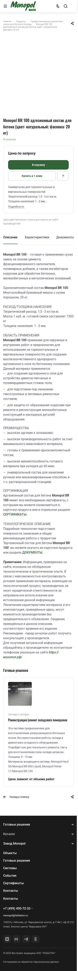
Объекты (10, 853)
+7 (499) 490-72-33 (16, 908)
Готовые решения (16, 824)
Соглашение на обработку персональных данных (31, 961)
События (9, 875)
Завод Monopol (14, 843)
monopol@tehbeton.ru (15, 915)
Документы (65, 237)
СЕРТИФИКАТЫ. (15, 514)
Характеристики (37, 237)
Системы (10, 868)
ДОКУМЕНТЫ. (32, 552)
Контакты (10, 891)
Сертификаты (13, 883)
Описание (10, 237)
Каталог (9, 834)
